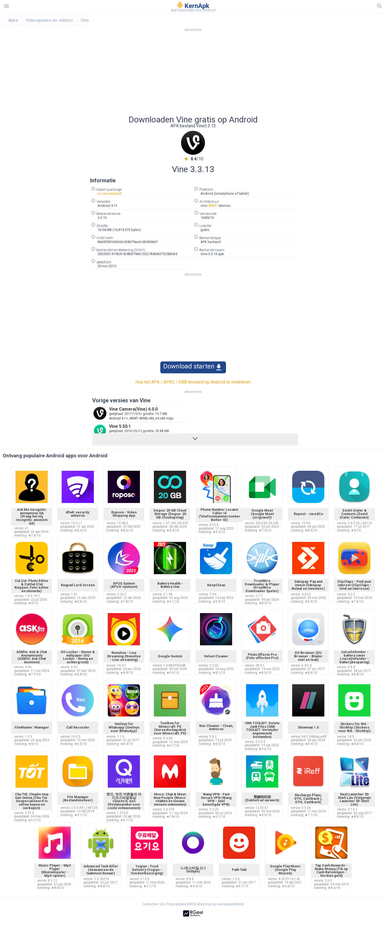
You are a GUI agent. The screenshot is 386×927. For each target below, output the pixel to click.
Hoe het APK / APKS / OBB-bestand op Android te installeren (193, 382)
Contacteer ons (153, 904)
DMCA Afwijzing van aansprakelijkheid (215, 904)
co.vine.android (109, 193)
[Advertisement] (225, 75)
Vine (85, 20)
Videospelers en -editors (49, 20)
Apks (13, 20)
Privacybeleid (176, 904)
